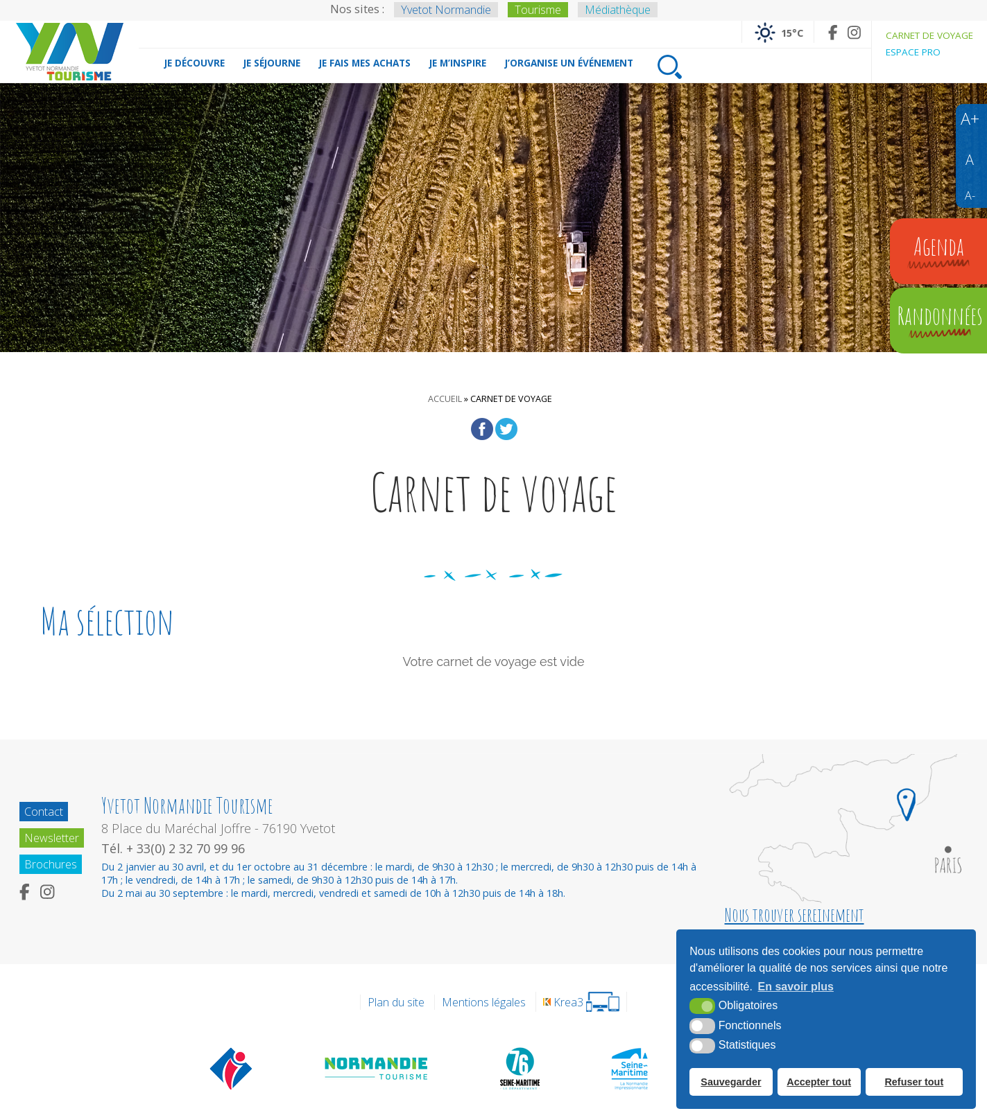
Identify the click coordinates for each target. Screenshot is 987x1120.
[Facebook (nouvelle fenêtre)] (832, 32)
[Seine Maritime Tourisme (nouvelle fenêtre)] (629, 1068)
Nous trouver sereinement (794, 915)
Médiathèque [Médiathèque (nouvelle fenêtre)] (618, 9)
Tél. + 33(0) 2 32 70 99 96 (173, 848)
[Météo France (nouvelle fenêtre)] (777, 32)
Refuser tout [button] (913, 1081)
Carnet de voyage (929, 35)
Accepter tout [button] (819, 1081)
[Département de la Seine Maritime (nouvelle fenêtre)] (519, 1068)
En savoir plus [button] (796, 986)
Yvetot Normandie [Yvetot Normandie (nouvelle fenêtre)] (446, 9)
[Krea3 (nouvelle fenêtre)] (581, 1002)
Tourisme (538, 9)
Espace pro (913, 52)
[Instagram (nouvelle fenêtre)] (854, 32)
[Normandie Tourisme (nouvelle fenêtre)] (377, 1068)
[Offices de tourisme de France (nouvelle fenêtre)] (231, 1068)
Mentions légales (484, 1002)
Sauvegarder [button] (731, 1081)
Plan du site (396, 1002)
